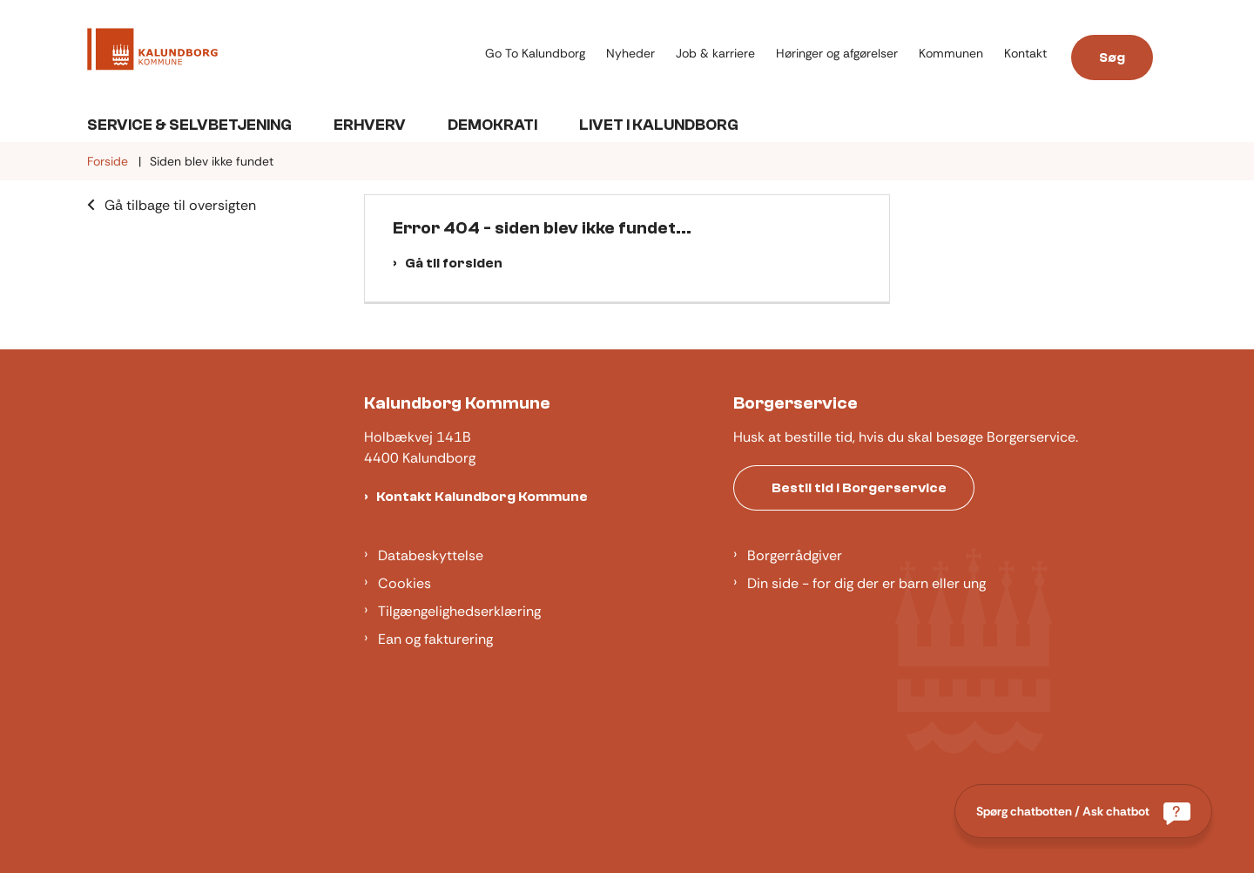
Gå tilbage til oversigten (180, 205)
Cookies (404, 583)
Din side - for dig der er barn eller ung (866, 583)
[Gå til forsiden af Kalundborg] (152, 52)
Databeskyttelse (430, 555)
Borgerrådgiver (794, 555)
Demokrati (492, 125)
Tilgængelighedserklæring (459, 611)
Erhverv (370, 125)
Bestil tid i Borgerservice (859, 488)
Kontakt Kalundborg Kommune (482, 496)
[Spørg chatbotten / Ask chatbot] (1083, 811)
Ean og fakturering (435, 639)
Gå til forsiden (453, 263)
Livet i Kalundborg (658, 125)
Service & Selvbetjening (189, 125)
